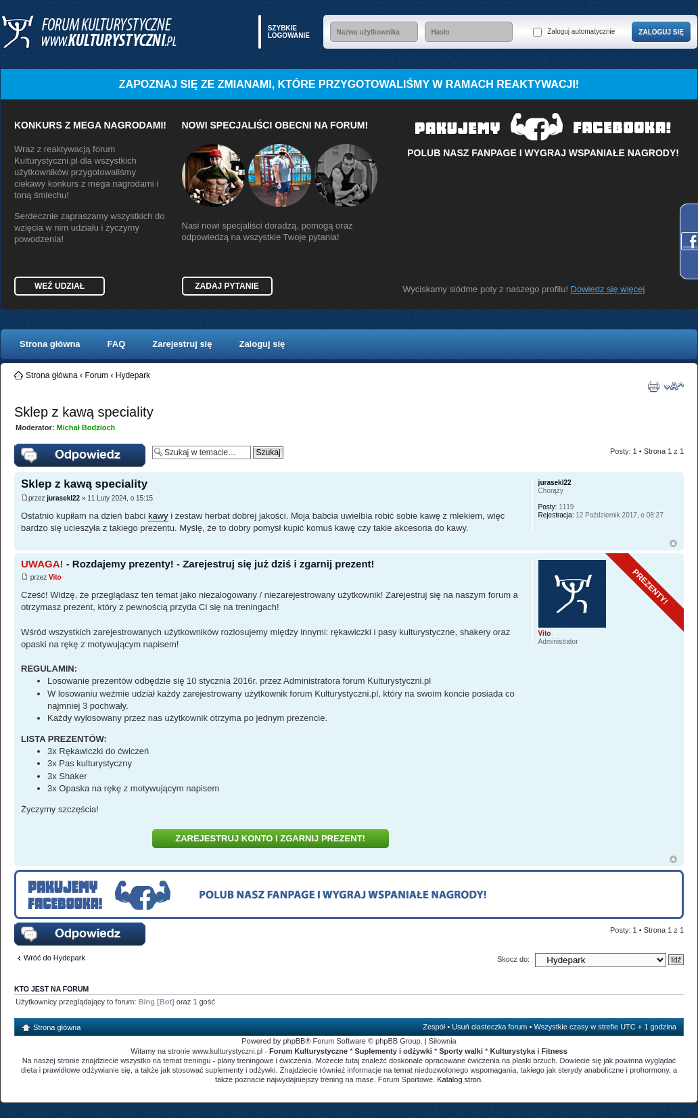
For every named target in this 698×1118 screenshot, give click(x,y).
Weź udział (59, 286)
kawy (158, 516)
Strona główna (50, 344)
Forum (96, 375)
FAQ (117, 344)
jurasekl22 (63, 498)
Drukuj (653, 386)
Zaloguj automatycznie (574, 32)
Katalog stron (459, 1079)
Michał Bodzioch (86, 427)
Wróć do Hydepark (54, 958)
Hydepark (133, 375)
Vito (55, 577)
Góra (673, 543)
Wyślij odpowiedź (79, 455)
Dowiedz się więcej (608, 289)
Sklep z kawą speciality (84, 411)
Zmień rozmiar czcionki (674, 386)
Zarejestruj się (182, 344)
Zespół (434, 1027)
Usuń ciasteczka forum (489, 1027)
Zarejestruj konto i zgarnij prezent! (270, 838)
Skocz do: (513, 959)
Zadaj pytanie (226, 286)
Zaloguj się (262, 344)
